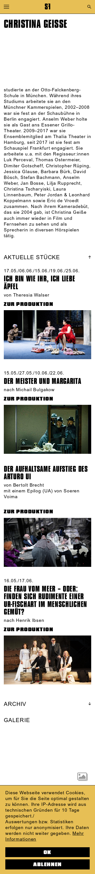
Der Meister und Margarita (42, 381)
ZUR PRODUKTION (28, 304)
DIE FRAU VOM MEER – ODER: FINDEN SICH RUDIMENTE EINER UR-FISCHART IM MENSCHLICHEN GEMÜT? (45, 600)
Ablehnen (47, 864)
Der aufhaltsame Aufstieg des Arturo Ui (46, 473)
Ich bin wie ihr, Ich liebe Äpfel (39, 283)
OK (47, 852)
